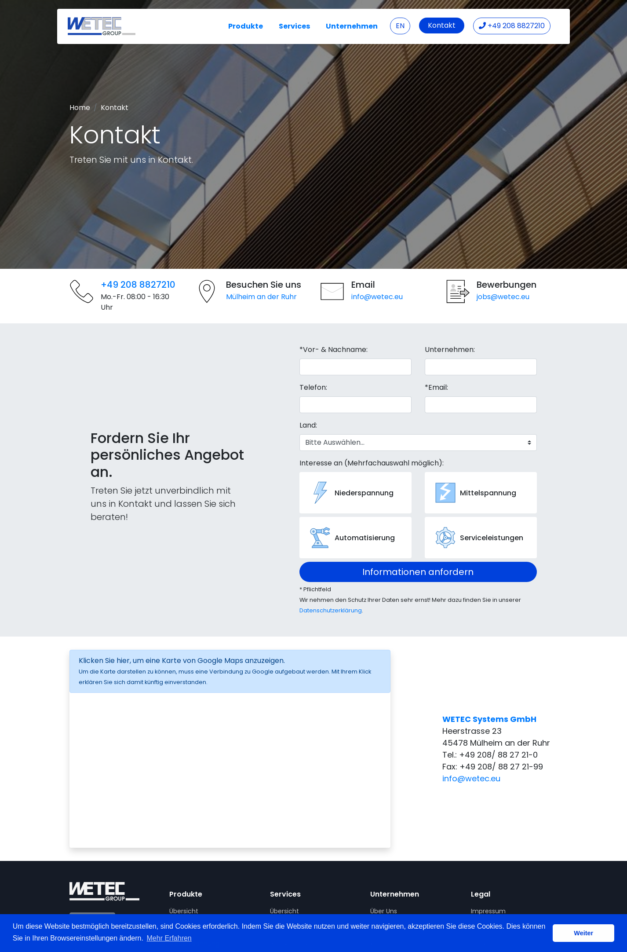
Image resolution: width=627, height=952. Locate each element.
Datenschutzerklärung (330, 610)
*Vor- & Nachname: (333, 349)
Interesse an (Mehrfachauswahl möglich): (371, 463)
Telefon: (313, 387)
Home (79, 108)
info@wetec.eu (377, 297)
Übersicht (183, 911)
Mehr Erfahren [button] (169, 938)
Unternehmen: (450, 349)
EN (400, 26)
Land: (308, 425)
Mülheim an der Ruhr (261, 297)
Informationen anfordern (418, 572)
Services (294, 26)
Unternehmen (352, 26)
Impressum (488, 911)
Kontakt (442, 25)
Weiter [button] (583, 933)
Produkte (245, 26)
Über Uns (383, 911)
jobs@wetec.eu (503, 297)
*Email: (436, 387)
